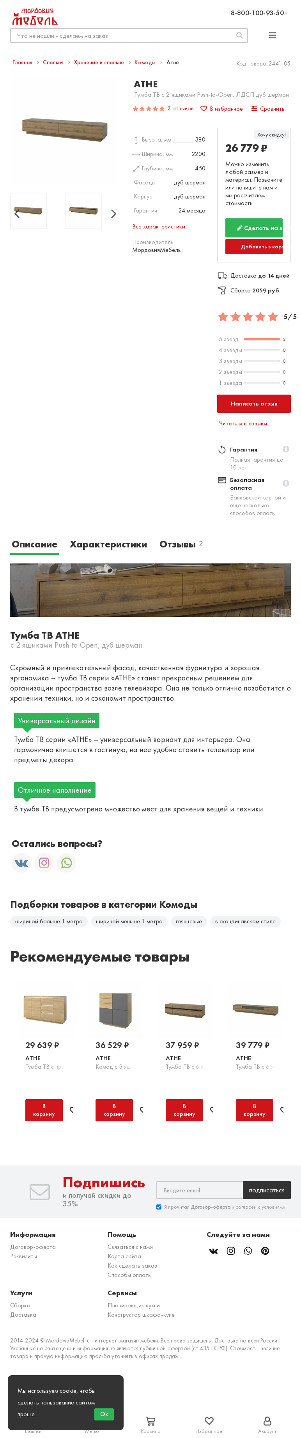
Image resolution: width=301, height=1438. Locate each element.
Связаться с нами (130, 1249)
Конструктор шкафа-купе (141, 1317)
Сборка (20, 1307)
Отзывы (181, 544)
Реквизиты (23, 1258)
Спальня (54, 62)
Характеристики (108, 544)
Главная (23, 62)
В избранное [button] (221, 108)
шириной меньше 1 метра (129, 921)
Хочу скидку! (271, 134)
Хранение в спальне (100, 62)
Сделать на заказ (260, 228)
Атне (33, 1060)
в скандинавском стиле (245, 921)
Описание (34, 544)
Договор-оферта (33, 1249)
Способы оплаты (130, 1277)
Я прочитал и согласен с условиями (220, 1209)
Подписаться (267, 1192)
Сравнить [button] (268, 108)
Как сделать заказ (132, 1268)
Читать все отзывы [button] (243, 423)
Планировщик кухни (134, 1307)
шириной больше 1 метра (49, 921)
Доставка (23, 1317)
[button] (286, 449)
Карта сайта (124, 1258)
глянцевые (189, 921)
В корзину (44, 1112)
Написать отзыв (254, 403)
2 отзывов (180, 108)
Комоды (146, 62)
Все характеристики (158, 226)
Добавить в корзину (262, 246)
